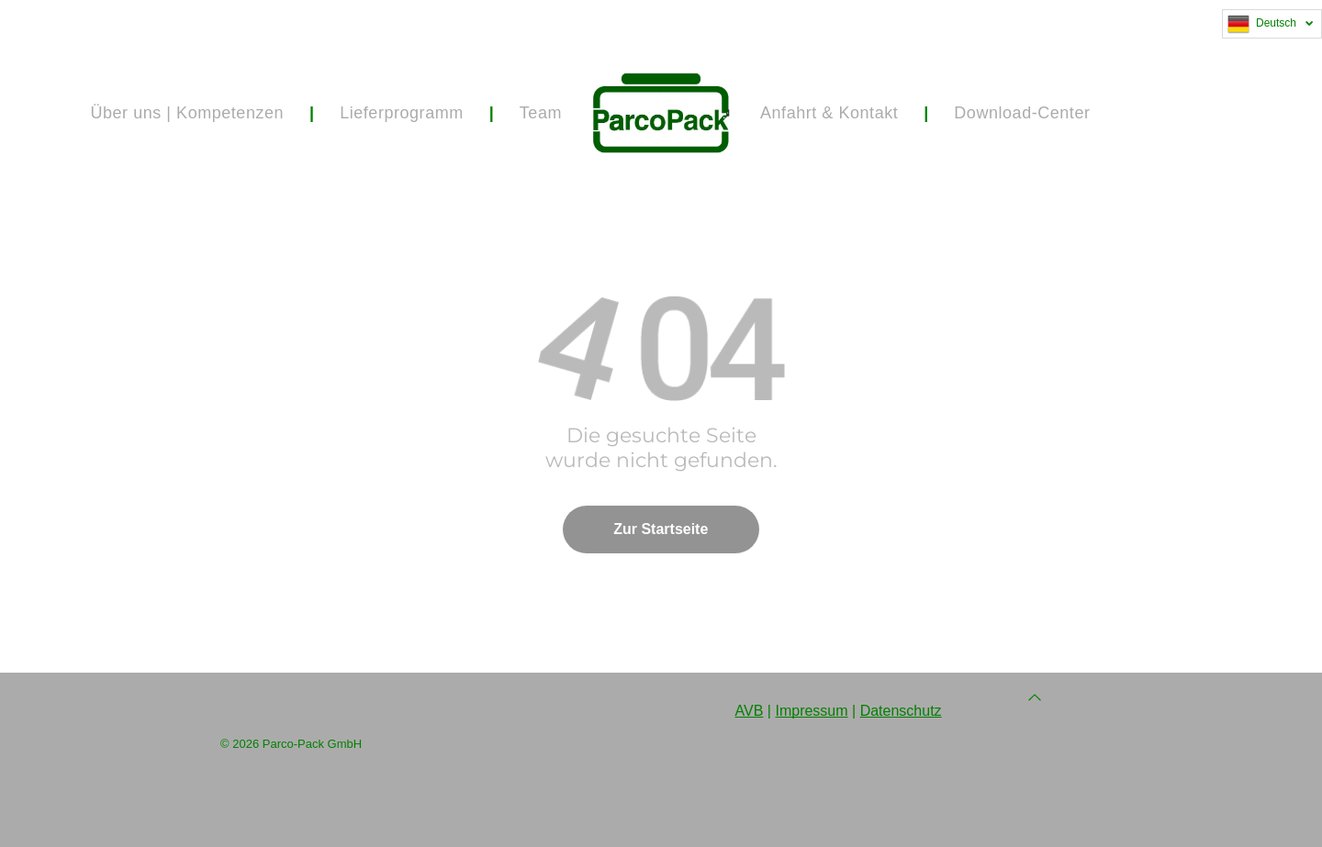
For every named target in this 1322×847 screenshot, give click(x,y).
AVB (749, 711)
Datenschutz (901, 711)
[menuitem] (189, 113)
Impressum (811, 711)
